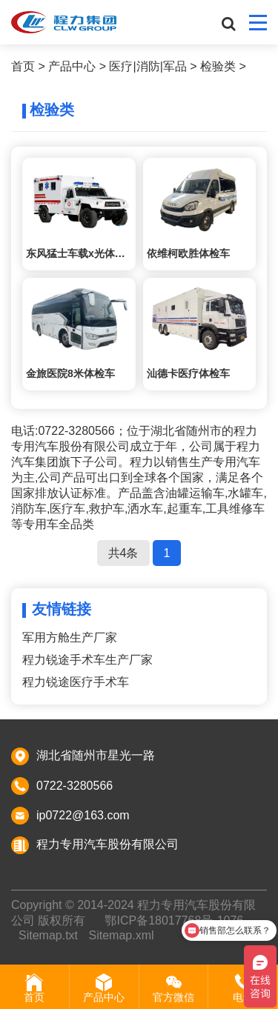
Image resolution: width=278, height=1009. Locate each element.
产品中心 (72, 66)
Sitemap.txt (48, 935)
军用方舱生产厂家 (69, 637)
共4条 (123, 553)
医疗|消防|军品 (147, 66)
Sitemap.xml (120, 935)
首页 (23, 66)
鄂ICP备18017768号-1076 (174, 920)
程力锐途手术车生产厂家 (87, 659)
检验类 (218, 66)
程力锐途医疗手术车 (75, 682)
